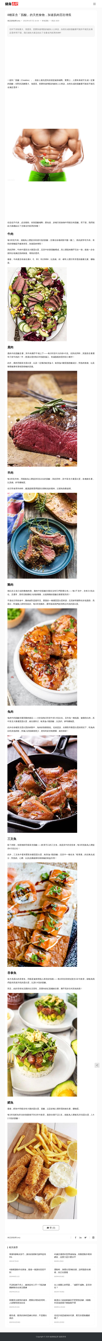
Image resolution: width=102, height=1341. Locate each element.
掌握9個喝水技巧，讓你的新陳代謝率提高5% (27, 1255)
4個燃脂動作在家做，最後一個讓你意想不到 (27, 1270)
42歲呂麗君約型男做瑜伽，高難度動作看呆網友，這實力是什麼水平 (73, 1255)
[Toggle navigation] (94, 4)
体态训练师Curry (13, 21)
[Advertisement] (51, 59)
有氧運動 (45, 21)
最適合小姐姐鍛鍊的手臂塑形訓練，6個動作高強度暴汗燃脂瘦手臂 (72, 1301)
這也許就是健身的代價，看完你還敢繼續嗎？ (72, 1316)
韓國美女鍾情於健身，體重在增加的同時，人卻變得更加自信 (28, 1301)
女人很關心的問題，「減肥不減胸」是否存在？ (73, 1286)
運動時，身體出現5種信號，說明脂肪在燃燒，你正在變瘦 (72, 1270)
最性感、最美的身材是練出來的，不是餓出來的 (28, 1316)
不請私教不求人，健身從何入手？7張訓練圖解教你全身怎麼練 (27, 1286)
